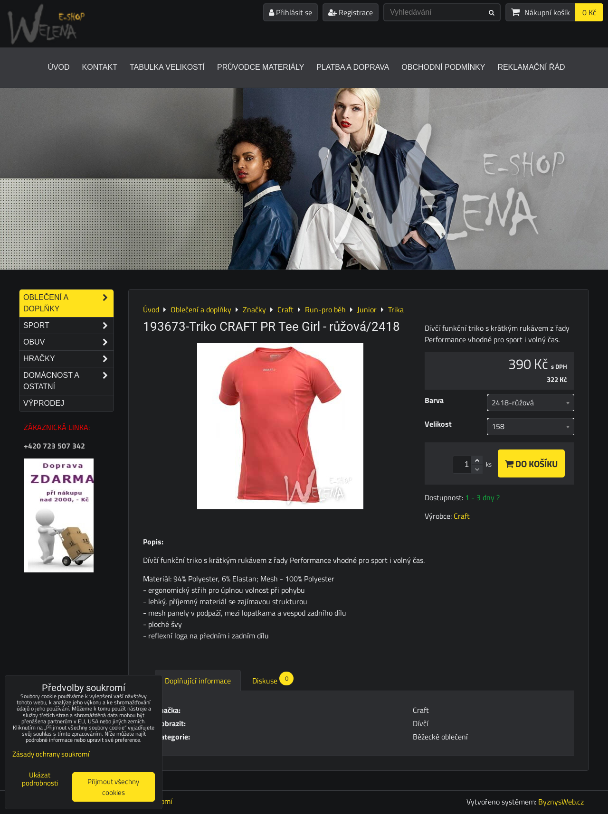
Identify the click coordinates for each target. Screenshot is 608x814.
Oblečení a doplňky (68, 303)
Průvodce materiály (260, 67)
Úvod (58, 67)
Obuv (68, 342)
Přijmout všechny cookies (113, 787)
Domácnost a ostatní (68, 381)
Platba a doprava (352, 67)
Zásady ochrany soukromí (50, 754)
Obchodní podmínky (443, 67)
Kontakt (99, 67)
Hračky (68, 359)
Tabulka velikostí (167, 67)
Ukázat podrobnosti (40, 779)
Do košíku (531, 463)
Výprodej (43, 403)
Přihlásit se (290, 12)
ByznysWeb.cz (561, 801)
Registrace (350, 12)
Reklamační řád (531, 67)
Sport (68, 326)
